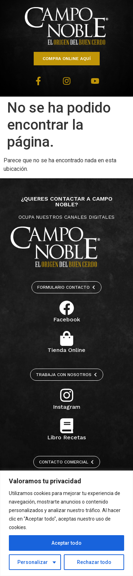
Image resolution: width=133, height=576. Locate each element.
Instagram (67, 406)
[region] (66, 523)
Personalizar (32, 562)
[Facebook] (66, 307)
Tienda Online (66, 350)
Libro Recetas (66, 437)
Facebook (66, 319)
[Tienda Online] (66, 338)
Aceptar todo (66, 543)
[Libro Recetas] (66, 425)
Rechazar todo (94, 562)
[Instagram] (66, 395)
